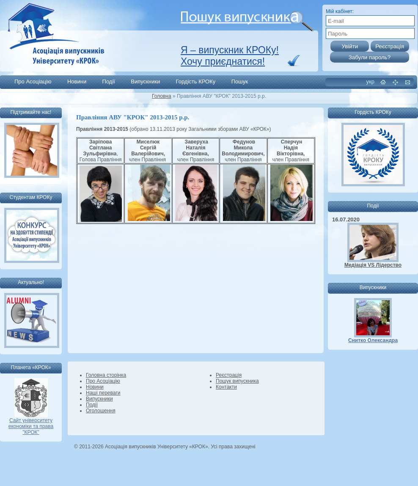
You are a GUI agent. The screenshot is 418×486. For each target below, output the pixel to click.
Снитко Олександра (373, 340)
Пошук (239, 81)
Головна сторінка (106, 375)
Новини (76, 81)
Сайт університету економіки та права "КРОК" (30, 424)
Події (108, 81)
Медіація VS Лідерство (373, 265)
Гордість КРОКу (196, 81)
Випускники (145, 81)
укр (370, 81)
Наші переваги (103, 393)
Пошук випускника (237, 381)
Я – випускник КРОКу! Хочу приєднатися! (230, 55)
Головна (161, 96)
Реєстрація (229, 375)
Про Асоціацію (33, 81)
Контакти (226, 387)
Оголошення (101, 411)
